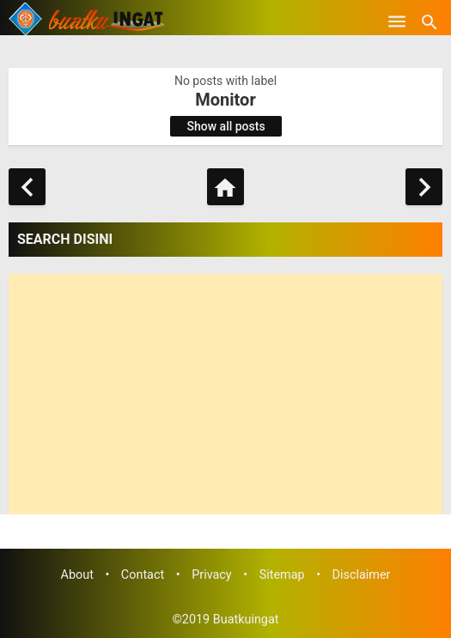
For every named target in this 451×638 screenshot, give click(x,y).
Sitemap (282, 575)
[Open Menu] (397, 21)
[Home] (225, 186)
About (77, 575)
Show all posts (226, 126)
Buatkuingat (246, 619)
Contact (142, 575)
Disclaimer (361, 575)
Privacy (212, 575)
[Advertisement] (225, 394)
